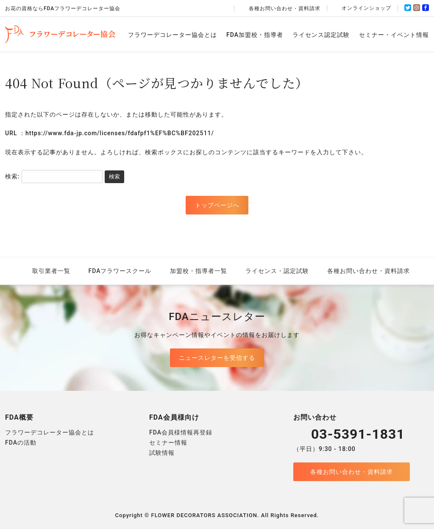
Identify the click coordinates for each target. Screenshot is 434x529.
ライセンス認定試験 (321, 34)
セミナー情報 (168, 442)
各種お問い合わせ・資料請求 (280, 8)
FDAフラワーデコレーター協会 (60, 34)
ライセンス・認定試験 (277, 270)
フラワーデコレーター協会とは (172, 34)
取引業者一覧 (51, 270)
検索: (12, 176)
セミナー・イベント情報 (394, 34)
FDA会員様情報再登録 (180, 432)
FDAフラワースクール (120, 270)
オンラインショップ (362, 8)
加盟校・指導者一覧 (198, 270)
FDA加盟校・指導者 (254, 34)
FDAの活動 (20, 442)
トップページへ (217, 205)
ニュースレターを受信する (217, 357)
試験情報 (162, 452)
